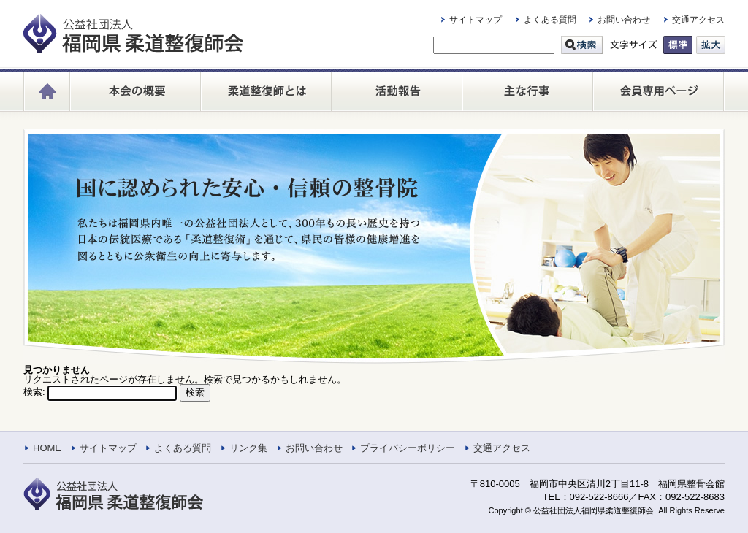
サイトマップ (475, 20)
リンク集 (248, 447)
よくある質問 (550, 20)
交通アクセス (698, 20)
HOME (47, 447)
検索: (34, 391)
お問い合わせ (624, 20)
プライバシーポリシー (407, 447)
